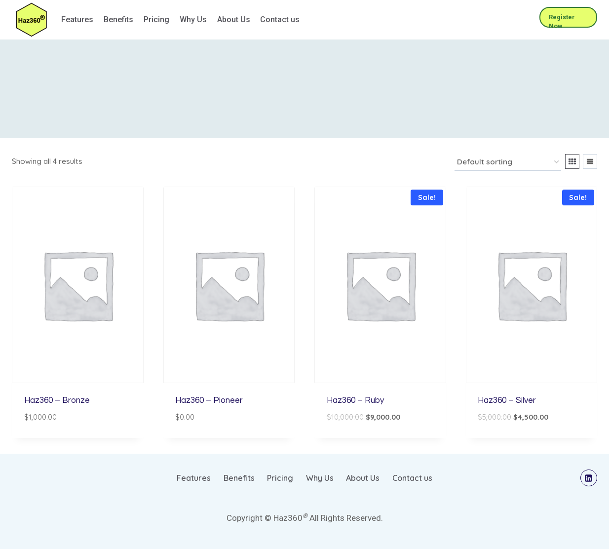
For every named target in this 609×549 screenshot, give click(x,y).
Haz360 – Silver (507, 400)
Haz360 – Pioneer (209, 400)
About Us (233, 19)
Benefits (118, 19)
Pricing (156, 19)
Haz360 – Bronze (57, 400)
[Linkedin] (588, 478)
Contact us (280, 19)
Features (77, 19)
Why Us (193, 19)
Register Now (562, 20)
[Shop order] (508, 162)
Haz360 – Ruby (355, 400)
